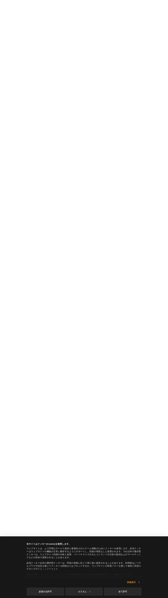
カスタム (84, 591)
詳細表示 (131, 582)
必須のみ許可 (45, 591)
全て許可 (122, 591)
